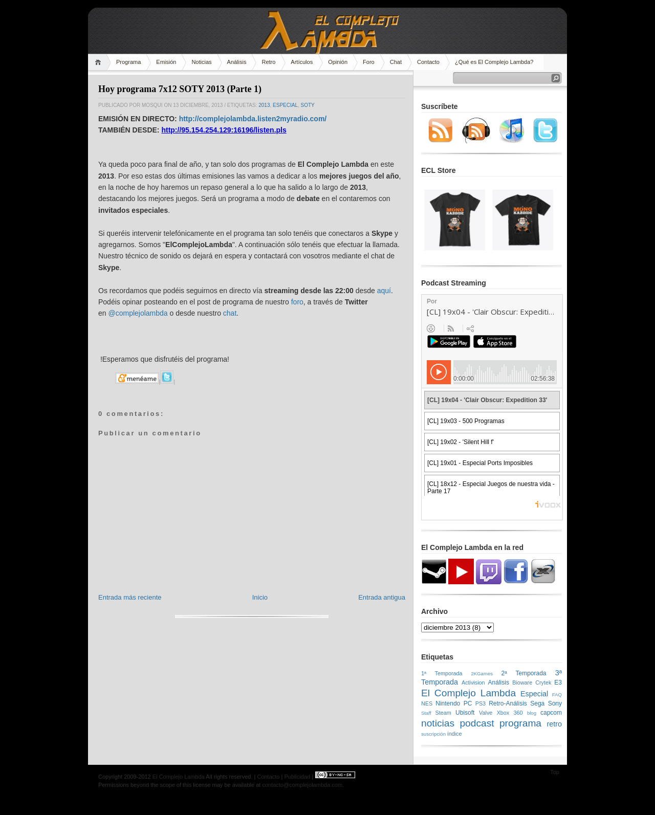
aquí (384, 291)
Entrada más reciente (130, 597)
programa (520, 723)
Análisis (237, 62)
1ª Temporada (442, 673)
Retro (268, 62)
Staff (426, 713)
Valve (485, 713)
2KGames (482, 673)
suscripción (433, 734)
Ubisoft (464, 712)
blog (531, 713)
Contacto (428, 62)
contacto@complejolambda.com (302, 785)
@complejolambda (137, 313)
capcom (551, 712)
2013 (264, 105)
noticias (437, 723)
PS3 (480, 703)
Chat (396, 62)
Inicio (260, 597)
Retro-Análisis (508, 703)
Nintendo (447, 703)
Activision (473, 682)
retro (554, 724)
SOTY (308, 105)
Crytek (543, 682)
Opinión (337, 62)
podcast (477, 723)
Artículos (302, 62)
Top (554, 772)
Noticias (201, 62)
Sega (537, 703)
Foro (369, 62)
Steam (443, 713)
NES (426, 703)
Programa (128, 62)
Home (99, 62)
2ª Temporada (523, 673)
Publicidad (297, 777)
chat (229, 313)
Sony (555, 703)
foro (297, 302)
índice (454, 734)
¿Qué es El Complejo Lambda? (494, 62)
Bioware (522, 682)
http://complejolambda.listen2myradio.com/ (253, 119)
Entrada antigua (381, 597)
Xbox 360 (510, 713)
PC (468, 703)
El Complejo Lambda (468, 693)
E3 (558, 682)
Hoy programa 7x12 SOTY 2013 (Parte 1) (179, 89)
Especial (285, 105)
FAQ (557, 694)
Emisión (166, 62)
